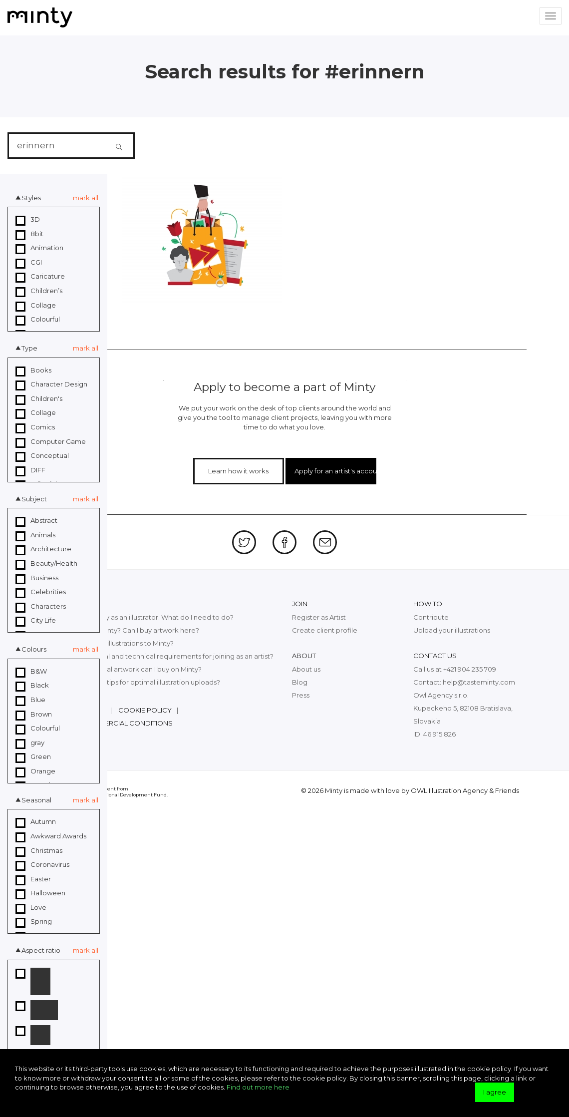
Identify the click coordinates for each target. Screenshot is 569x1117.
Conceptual (42, 455)
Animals (35, 535)
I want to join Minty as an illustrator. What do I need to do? (142, 617)
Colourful (37, 319)
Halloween (40, 893)
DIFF (30, 470)
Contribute (431, 617)
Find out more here (258, 1087)
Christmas (38, 850)
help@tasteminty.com (479, 682)
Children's (38, 398)
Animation (39, 248)
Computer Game (50, 441)
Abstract (36, 520)
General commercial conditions (111, 723)
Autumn (35, 821)
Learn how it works (238, 471)
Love (30, 907)
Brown (33, 714)
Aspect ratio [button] (40, 950)
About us (306, 669)
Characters (40, 606)
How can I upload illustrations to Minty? (112, 643)
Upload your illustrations (451, 630)
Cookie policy (145, 710)
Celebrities (40, 592)
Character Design (51, 384)
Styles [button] (31, 198)
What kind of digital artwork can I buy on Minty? (126, 669)
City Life (35, 620)
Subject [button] (34, 499)
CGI (28, 262)
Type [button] (29, 348)
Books (33, 370)
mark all (85, 198)
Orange (35, 771)
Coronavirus (42, 864)
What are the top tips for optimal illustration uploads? (135, 682)
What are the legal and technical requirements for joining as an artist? (162, 656)
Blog (299, 682)
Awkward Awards (50, 836)
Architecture (43, 549)
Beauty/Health (46, 563)
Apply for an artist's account (335, 471)
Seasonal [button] (36, 800)
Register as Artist (319, 617)
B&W (31, 671)
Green (33, 756)
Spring (33, 921)
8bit (29, 234)
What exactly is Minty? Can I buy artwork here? (124, 630)
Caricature (40, 276)
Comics (35, 427)
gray (29, 743)
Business (36, 578)
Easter (33, 879)
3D (27, 219)
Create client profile (324, 630)
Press (300, 695)
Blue (30, 700)
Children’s (38, 291)
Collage (35, 305)
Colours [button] (33, 649)
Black (32, 685)
